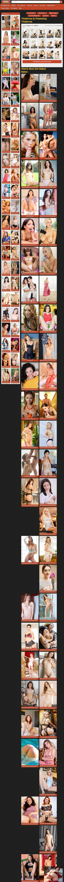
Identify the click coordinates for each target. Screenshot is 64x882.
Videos (36, 5)
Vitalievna (36, 25)
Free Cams (42, 5)
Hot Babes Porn (5, 5)
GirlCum (53, 15)
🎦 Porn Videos (53, 13)
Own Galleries (21, 5)
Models (14, 5)
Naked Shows (51, 5)
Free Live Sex (42, 13)
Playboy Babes (5, 8)
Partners (29, 5)
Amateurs (28, 25)
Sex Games (14, 8)
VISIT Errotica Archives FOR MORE (42, 61)
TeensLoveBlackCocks (34, 15)
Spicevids (45, 15)
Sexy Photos (31, 13)
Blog (20, 8)
